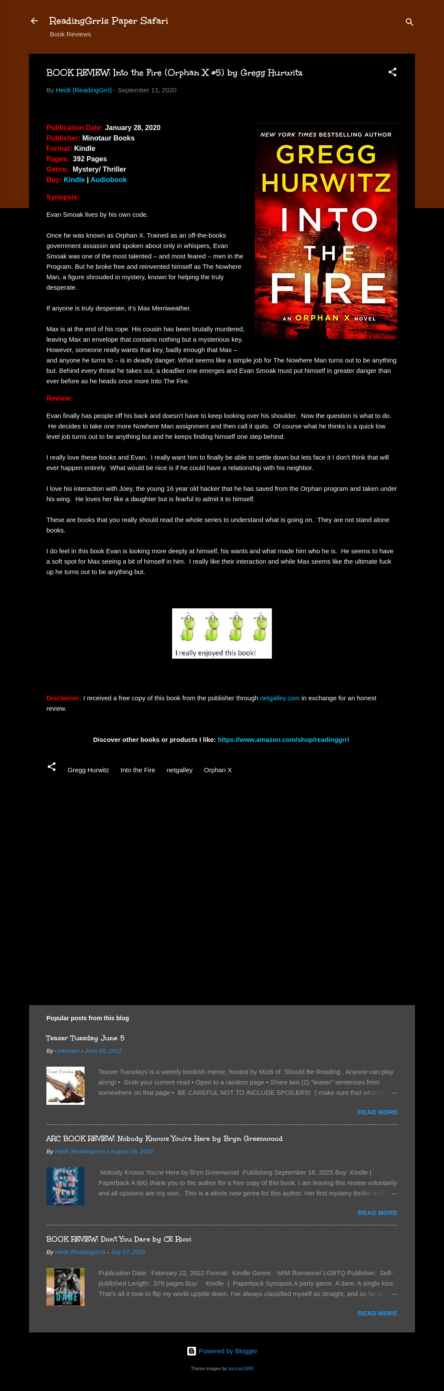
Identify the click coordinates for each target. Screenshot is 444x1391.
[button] (392, 73)
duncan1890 (240, 1368)
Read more (378, 1112)
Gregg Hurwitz (88, 770)
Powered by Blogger (221, 1351)
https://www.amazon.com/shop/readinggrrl (284, 739)
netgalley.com (280, 698)
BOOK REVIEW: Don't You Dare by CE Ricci (119, 1239)
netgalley (179, 770)
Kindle (74, 179)
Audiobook (109, 179)
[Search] (410, 23)
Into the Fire (138, 770)
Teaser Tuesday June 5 (85, 1037)
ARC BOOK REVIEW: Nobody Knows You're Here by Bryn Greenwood (164, 1138)
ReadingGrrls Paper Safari (109, 20)
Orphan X (218, 770)
